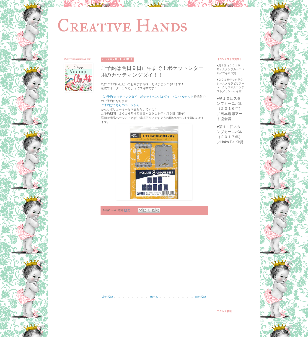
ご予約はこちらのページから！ (121, 105)
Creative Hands (122, 25)
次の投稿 (107, 296)
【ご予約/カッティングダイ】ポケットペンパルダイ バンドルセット (147, 96)
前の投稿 (200, 296)
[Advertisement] (154, 258)
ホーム (154, 296)
